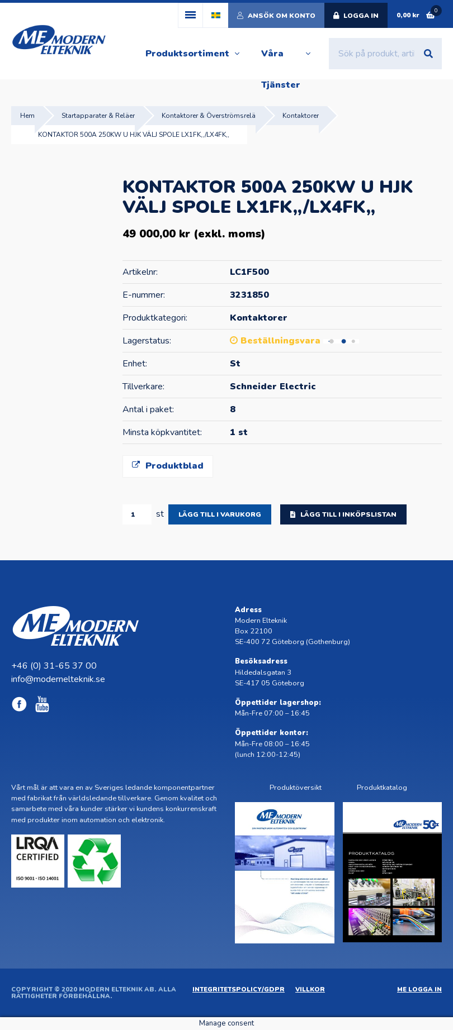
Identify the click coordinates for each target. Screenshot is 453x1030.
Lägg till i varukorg (219, 514)
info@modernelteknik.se (58, 679)
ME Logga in (419, 989)
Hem (27, 115)
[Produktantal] (137, 514)
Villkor (310, 989)
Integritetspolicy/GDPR (238, 989)
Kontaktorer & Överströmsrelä (209, 115)
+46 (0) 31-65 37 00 (54, 666)
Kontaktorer (300, 115)
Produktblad (168, 466)
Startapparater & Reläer (98, 115)
